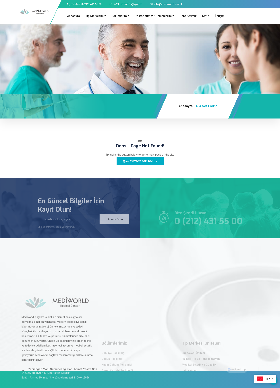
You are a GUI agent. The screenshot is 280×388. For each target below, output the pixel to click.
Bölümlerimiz (120, 16)
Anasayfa (73, 16)
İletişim (220, 16)
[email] (69, 223)
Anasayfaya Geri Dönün (140, 161)
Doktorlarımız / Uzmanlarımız (154, 16)
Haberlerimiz (188, 16)
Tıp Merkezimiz (95, 16)
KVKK (205, 16)
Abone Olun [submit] (115, 223)
